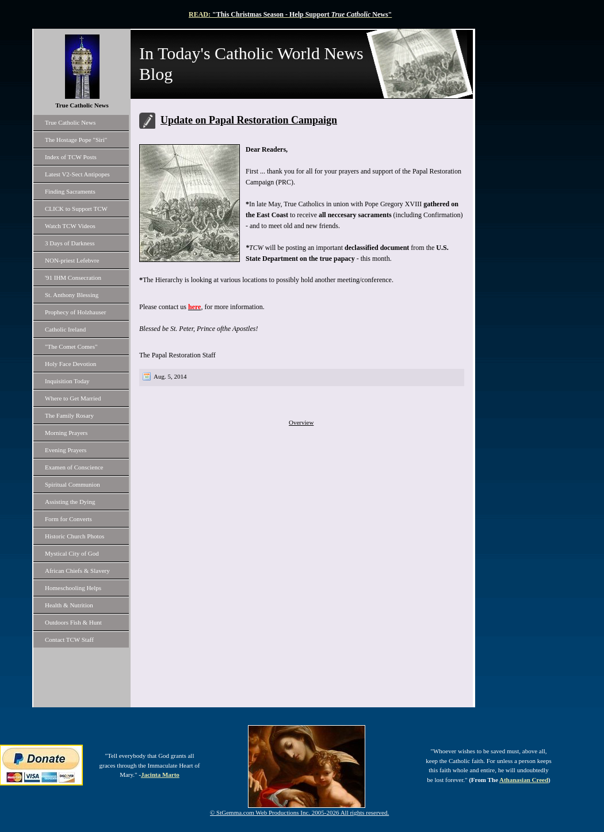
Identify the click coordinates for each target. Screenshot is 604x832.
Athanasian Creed (523, 779)
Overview (301, 422)
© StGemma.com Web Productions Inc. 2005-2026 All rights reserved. (299, 812)
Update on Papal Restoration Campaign (248, 120)
